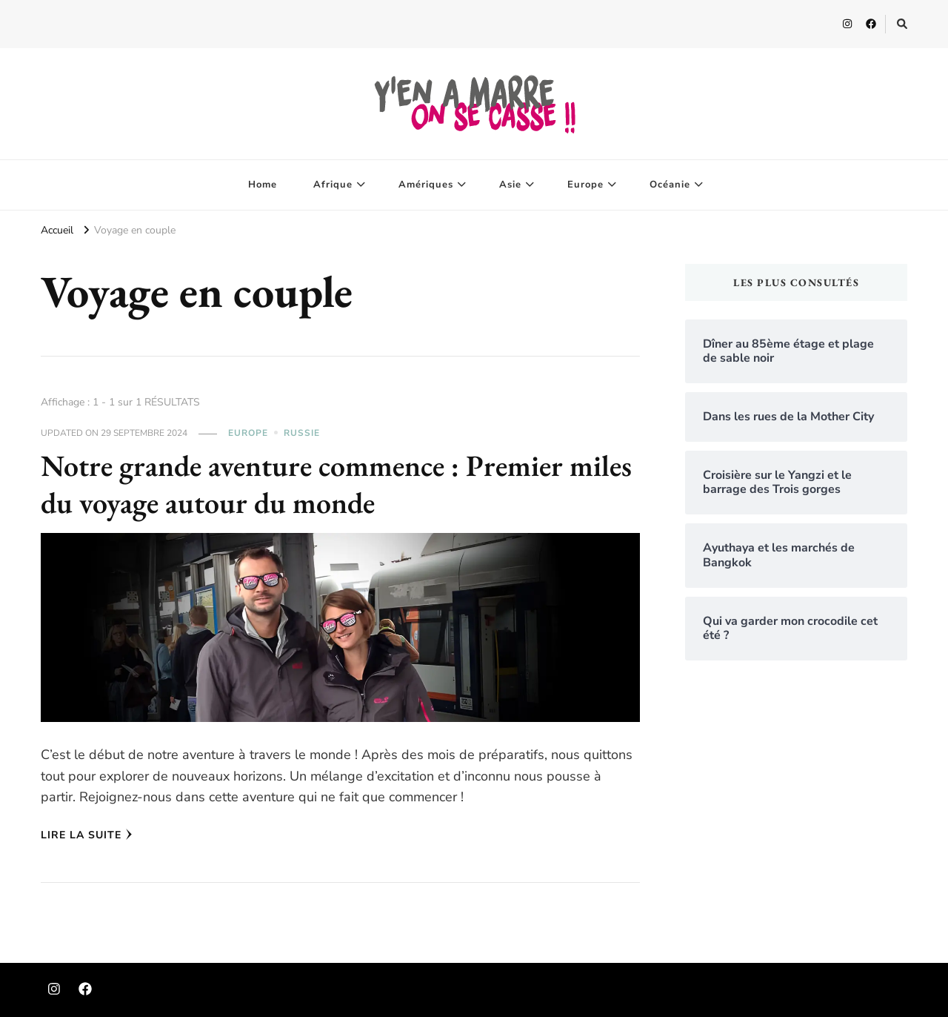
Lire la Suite (87, 835)
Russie (302, 433)
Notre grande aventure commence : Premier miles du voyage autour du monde (336, 484)
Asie (510, 184)
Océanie (670, 184)
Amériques (425, 184)
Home (262, 184)
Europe (585, 184)
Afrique (333, 184)
